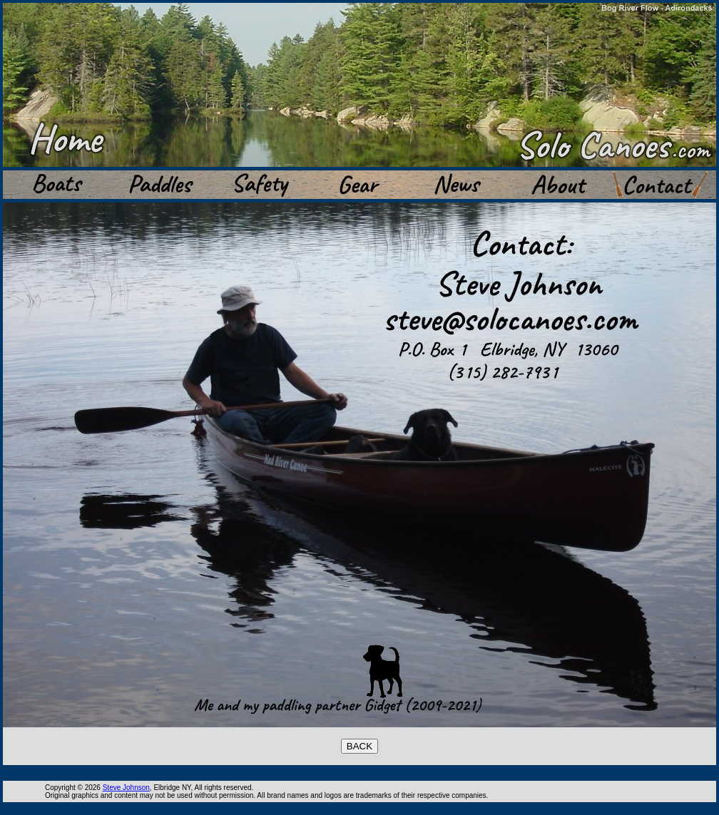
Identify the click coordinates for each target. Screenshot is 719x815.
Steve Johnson (126, 787)
